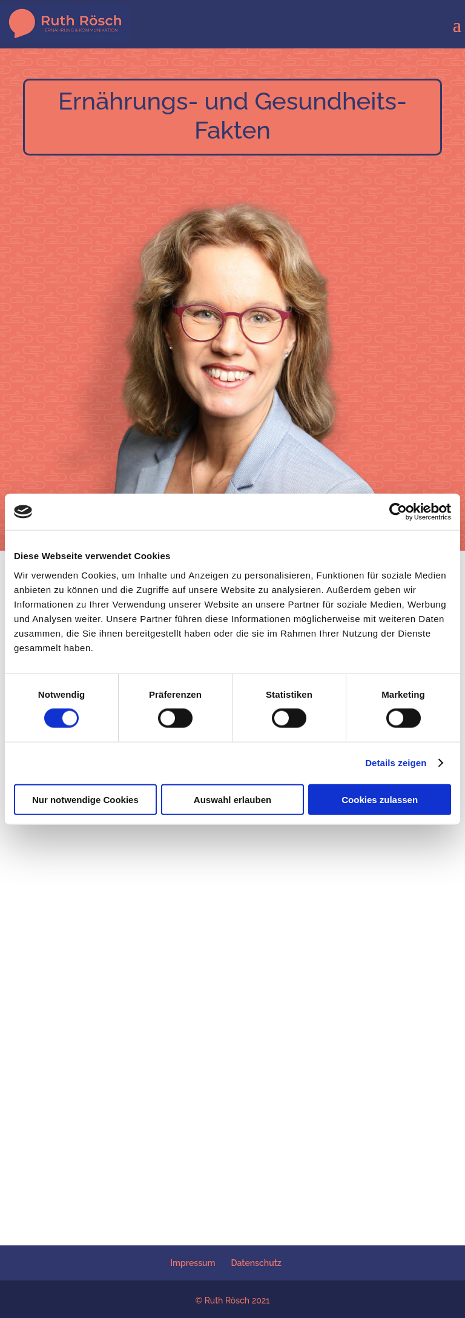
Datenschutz (256, 1263)
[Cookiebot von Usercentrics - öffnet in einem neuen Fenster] (398, 512)
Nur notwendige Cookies (85, 799)
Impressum (192, 1263)
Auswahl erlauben (232, 799)
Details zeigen (395, 763)
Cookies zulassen (379, 799)
